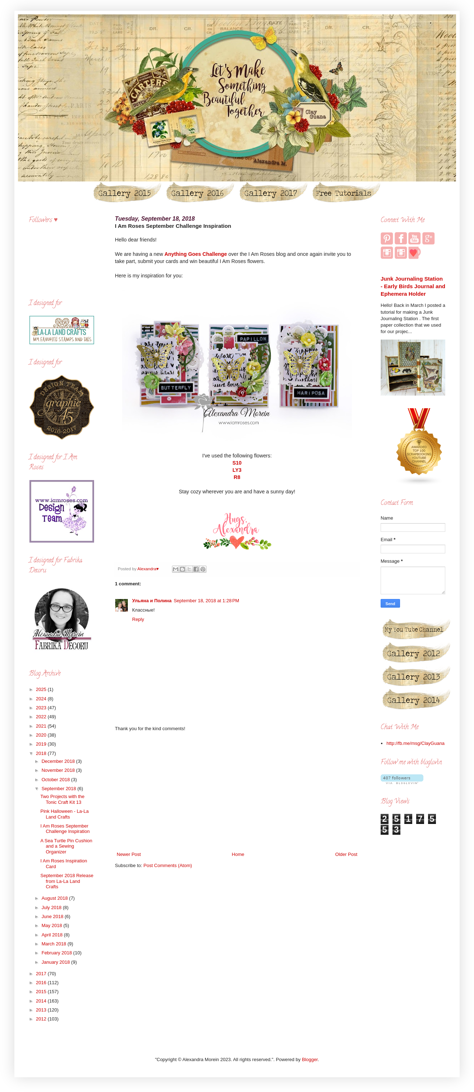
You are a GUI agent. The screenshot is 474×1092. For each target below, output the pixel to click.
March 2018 (55, 943)
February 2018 (57, 952)
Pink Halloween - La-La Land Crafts (64, 814)
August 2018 (55, 898)
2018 (42, 753)
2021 (42, 726)
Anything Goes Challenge (195, 254)
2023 (42, 707)
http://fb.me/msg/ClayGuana (415, 743)
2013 (42, 1010)
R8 (237, 477)
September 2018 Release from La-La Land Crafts (66, 881)
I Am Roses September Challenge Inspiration (64, 828)
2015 (42, 991)
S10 (236, 463)
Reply (138, 619)
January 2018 (56, 962)
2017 (42, 973)
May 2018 (53, 925)
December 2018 (59, 761)
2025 (42, 689)
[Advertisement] (237, 791)
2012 (42, 1019)
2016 (42, 982)
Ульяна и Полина (152, 600)
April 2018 (53, 934)
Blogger (310, 1059)
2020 (42, 735)
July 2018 (52, 907)
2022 (42, 716)
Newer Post (129, 854)
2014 (42, 1001)
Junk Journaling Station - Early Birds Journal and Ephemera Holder (413, 286)
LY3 (237, 470)
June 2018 (53, 916)
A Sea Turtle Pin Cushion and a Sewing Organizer (66, 846)
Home (238, 854)
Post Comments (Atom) (168, 865)
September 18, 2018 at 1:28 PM (206, 600)
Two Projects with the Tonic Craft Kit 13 (62, 799)
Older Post (346, 854)
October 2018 (56, 779)
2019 (42, 744)
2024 (42, 698)
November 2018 (59, 770)
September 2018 (60, 788)
